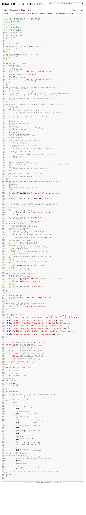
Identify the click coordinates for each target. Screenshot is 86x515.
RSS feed (79, 13)
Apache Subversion (44, 511)
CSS (61, 511)
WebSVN (32, 511)
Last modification (60, 13)
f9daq (39, 4)
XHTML (57, 511)
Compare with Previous (45, 13)
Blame (33, 13)
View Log (70, 13)
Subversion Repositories (17, 4)
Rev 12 (7, 13)
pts (8, 10)
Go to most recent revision (20, 13)
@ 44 (23, 10)
